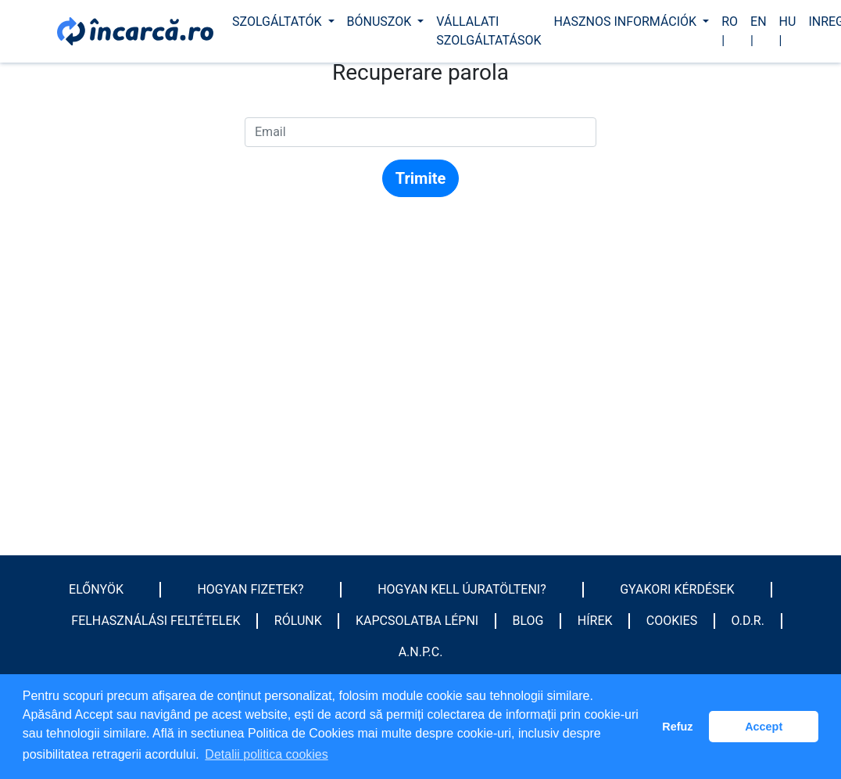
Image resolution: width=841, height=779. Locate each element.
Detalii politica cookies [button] (266, 754)
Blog (527, 620)
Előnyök (96, 589)
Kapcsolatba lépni (417, 620)
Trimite (420, 178)
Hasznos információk (626, 21)
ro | (729, 31)
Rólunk (298, 620)
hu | (787, 31)
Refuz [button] (677, 726)
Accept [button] (763, 726)
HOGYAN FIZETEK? (250, 589)
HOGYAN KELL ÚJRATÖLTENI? (462, 589)
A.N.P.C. (421, 651)
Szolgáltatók (278, 21)
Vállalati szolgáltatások (488, 31)
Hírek (595, 620)
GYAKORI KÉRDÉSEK (677, 589)
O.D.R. (748, 620)
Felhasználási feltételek (155, 620)
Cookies (671, 620)
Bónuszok (381, 21)
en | (758, 31)
